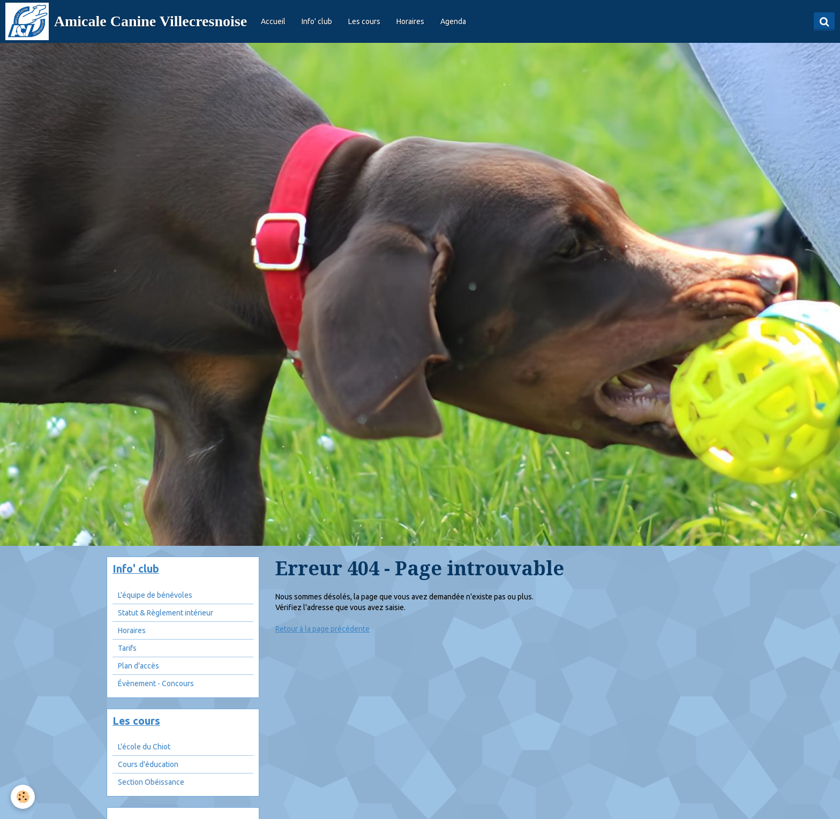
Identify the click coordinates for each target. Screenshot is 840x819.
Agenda (453, 21)
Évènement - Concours (156, 683)
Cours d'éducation (148, 764)
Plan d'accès (138, 666)
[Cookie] (23, 797)
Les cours (364, 21)
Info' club (317, 21)
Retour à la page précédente (322, 629)
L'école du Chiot (144, 746)
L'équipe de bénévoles (155, 595)
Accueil (273, 21)
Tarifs (127, 648)
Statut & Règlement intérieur (165, 612)
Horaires (410, 21)
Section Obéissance (151, 782)
